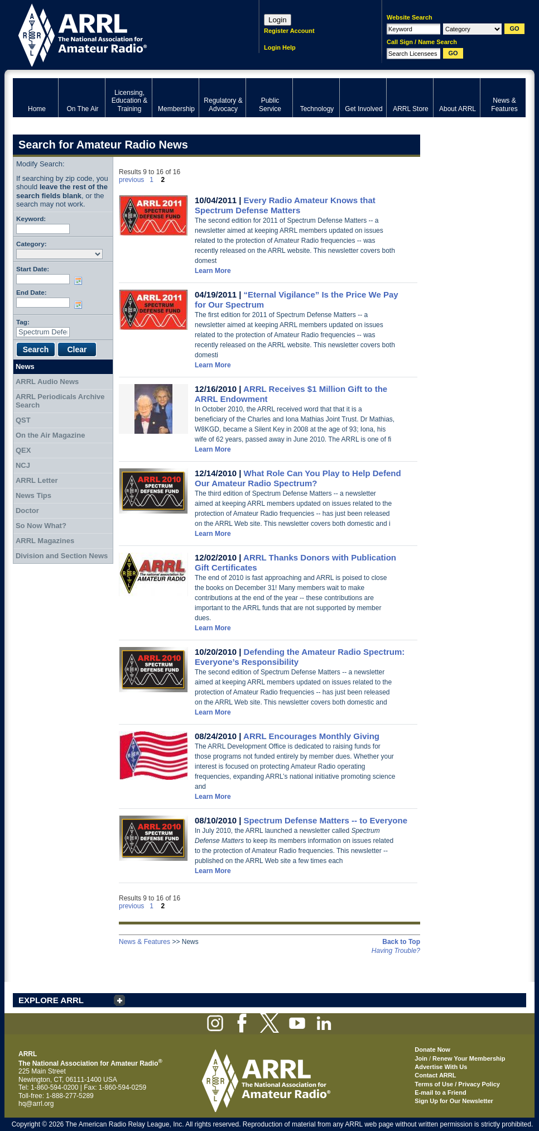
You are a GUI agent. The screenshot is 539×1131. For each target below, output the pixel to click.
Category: (31, 243)
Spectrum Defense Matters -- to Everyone (325, 820)
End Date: (31, 292)
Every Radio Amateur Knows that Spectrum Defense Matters (285, 205)
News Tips (33, 495)
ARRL (121, 33)
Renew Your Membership (468, 1058)
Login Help (280, 47)
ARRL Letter (37, 480)
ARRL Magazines (45, 540)
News (25, 366)
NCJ (23, 465)
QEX (23, 450)
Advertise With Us (441, 1066)
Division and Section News (62, 556)
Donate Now (432, 1049)
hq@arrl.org (36, 1104)
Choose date (80, 281)
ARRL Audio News (47, 381)
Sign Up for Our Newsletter (454, 1101)
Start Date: (32, 268)
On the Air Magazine (50, 435)
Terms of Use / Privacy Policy (457, 1084)
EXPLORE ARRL (51, 1000)
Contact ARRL (435, 1075)
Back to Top (401, 942)
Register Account (289, 30)
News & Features (144, 942)
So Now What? (41, 525)
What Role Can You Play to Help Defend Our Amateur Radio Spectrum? (298, 478)
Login (277, 20)
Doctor (27, 510)
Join (421, 1058)
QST (23, 420)
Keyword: (31, 218)
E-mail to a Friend (440, 1092)
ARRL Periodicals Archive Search (60, 401)
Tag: (23, 321)
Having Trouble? (396, 951)
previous (131, 180)
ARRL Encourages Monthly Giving (311, 736)
